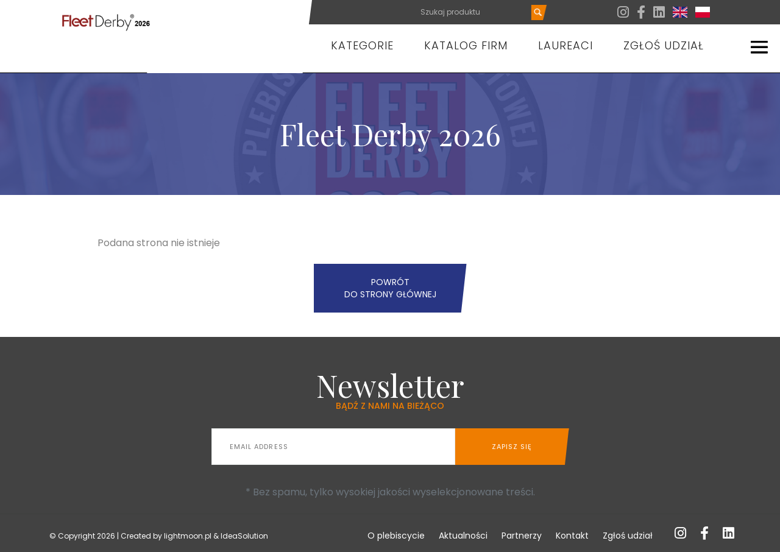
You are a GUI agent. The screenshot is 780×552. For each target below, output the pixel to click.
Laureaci (565, 45)
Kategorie (362, 45)
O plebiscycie (396, 535)
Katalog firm (466, 45)
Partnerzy (522, 535)
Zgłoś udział (663, 45)
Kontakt (572, 535)
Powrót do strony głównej (390, 288)
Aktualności (463, 535)
